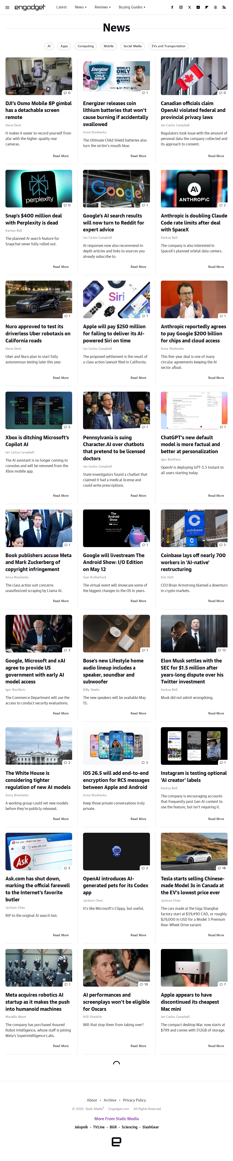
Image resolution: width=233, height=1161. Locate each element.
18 (224, 868)
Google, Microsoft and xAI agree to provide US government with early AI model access (35, 671)
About (92, 1100)
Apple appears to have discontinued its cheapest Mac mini (190, 1002)
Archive (110, 1100)
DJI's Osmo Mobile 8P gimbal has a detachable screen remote (38, 110)
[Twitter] (189, 7)
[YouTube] (198, 7)
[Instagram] (180, 7)
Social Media (133, 46)
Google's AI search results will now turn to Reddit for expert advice (113, 223)
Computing (86, 46)
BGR (113, 1127)
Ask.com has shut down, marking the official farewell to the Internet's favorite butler (37, 889)
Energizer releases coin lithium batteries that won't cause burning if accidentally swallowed (115, 114)
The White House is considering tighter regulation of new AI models (38, 780)
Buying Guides (130, 7)
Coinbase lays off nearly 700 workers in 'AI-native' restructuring (193, 562)
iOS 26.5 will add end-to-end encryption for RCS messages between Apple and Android (116, 780)
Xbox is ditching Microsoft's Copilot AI (37, 441)
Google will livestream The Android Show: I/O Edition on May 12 (113, 562)
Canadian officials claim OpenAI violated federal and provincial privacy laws (193, 110)
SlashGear (150, 1127)
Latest (61, 7)
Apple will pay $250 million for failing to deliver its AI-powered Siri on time (114, 333)
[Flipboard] (206, 7)
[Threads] (215, 7)
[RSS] (224, 7)
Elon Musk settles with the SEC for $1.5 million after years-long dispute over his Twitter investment (192, 671)
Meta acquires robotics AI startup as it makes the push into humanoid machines (37, 1002)
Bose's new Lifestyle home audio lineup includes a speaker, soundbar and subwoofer (113, 671)
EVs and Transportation (168, 46)
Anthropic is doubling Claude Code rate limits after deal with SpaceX (194, 223)
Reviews (101, 7)
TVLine (99, 1127)
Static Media (93, 1109)
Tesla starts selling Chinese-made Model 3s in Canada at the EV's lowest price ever (193, 885)
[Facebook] (172, 7)
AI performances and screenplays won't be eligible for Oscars (116, 1002)
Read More (61, 156)
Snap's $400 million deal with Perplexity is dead (33, 219)
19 (146, 984)
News (79, 7)
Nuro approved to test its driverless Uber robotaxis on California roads (38, 333)
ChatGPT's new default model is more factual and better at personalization (190, 444)
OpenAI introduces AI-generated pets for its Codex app (115, 885)
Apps (64, 46)
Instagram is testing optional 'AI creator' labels (194, 777)
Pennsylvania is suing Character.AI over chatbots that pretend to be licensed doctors (114, 448)
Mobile (109, 46)
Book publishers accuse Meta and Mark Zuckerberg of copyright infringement (38, 562)
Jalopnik (81, 1127)
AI (49, 46)
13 (224, 650)
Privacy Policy (134, 1100)
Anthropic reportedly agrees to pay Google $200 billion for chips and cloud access (193, 333)
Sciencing (129, 1127)
